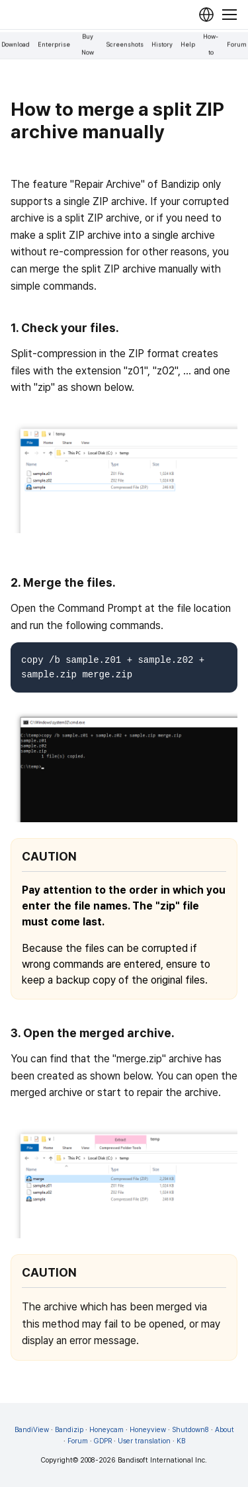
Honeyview (148, 1429)
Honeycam (106, 1429)
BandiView (32, 1429)
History (162, 44)
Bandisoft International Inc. (162, 1460)
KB (181, 1441)
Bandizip (69, 1429)
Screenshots (125, 44)
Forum (237, 44)
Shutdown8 (190, 1429)
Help (188, 44)
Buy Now (87, 44)
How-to (210, 44)
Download (15, 44)
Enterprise (54, 44)
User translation (144, 1441)
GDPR (103, 1441)
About (224, 1429)
